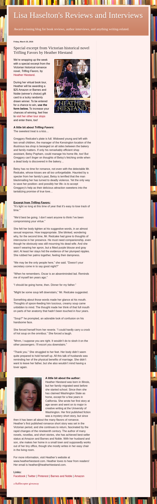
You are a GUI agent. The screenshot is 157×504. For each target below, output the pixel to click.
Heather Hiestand (24, 75)
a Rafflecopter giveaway (26, 483)
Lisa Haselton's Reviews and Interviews (78, 15)
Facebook (19, 476)
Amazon (79, 476)
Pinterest (43, 476)
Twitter (31, 476)
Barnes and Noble (61, 476)
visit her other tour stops (31, 116)
